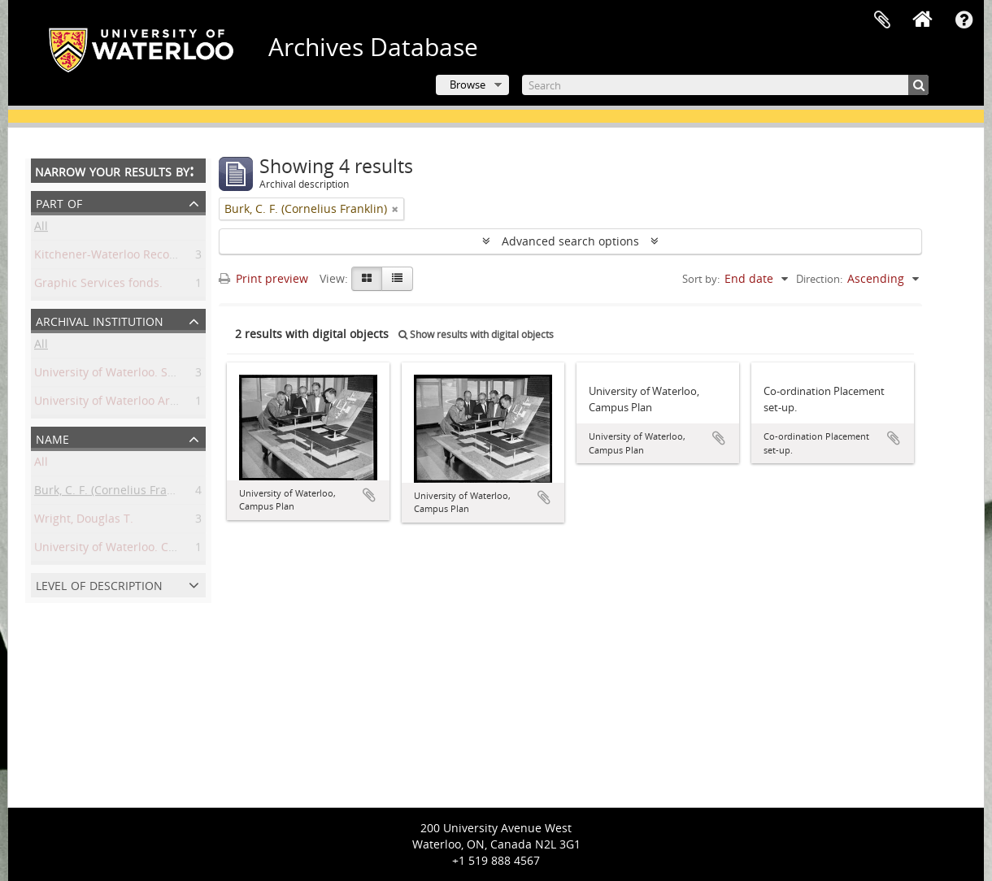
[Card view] (366, 279)
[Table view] (397, 279)
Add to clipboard (369, 495)
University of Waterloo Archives (119, 403)
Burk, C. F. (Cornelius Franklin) (115, 493)
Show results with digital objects (476, 334)
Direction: (819, 278)
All (41, 229)
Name (52, 438)
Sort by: (701, 278)
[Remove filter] (395, 209)
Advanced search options (570, 241)
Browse (467, 84)
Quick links (963, 20)
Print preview (263, 278)
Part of (59, 202)
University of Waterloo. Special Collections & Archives (179, 375)
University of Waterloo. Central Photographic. (157, 550)
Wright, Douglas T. (83, 521)
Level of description (99, 584)
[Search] (725, 85)
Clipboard (882, 20)
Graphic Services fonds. (98, 285)
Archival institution (99, 320)
